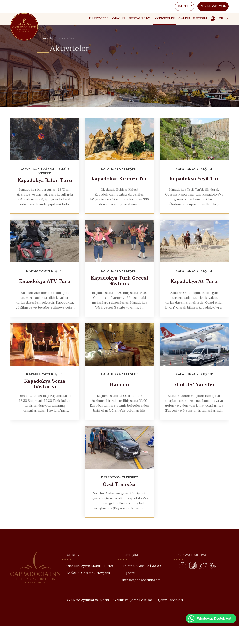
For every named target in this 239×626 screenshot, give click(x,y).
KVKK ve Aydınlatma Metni (87, 600)
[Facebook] (182, 567)
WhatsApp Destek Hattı (210, 618)
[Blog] (213, 567)
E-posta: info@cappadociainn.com (141, 576)
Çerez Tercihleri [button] (170, 600)
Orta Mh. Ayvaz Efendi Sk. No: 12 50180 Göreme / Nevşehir (89, 569)
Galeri (184, 18)
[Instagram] (193, 567)
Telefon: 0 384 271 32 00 (141, 566)
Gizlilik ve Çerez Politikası (133, 600)
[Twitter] (203, 567)
